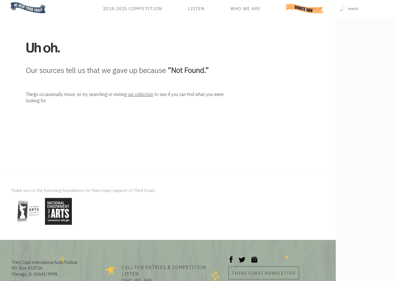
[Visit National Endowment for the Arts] (58, 225)
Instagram (254, 257)
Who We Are (245, 8)
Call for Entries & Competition (164, 267)
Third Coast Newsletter (263, 273)
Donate (304, 8)
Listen (196, 8)
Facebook (231, 257)
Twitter (241, 257)
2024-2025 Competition (132, 8)
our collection (140, 94)
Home (9, 2)
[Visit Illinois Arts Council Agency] (27, 225)
